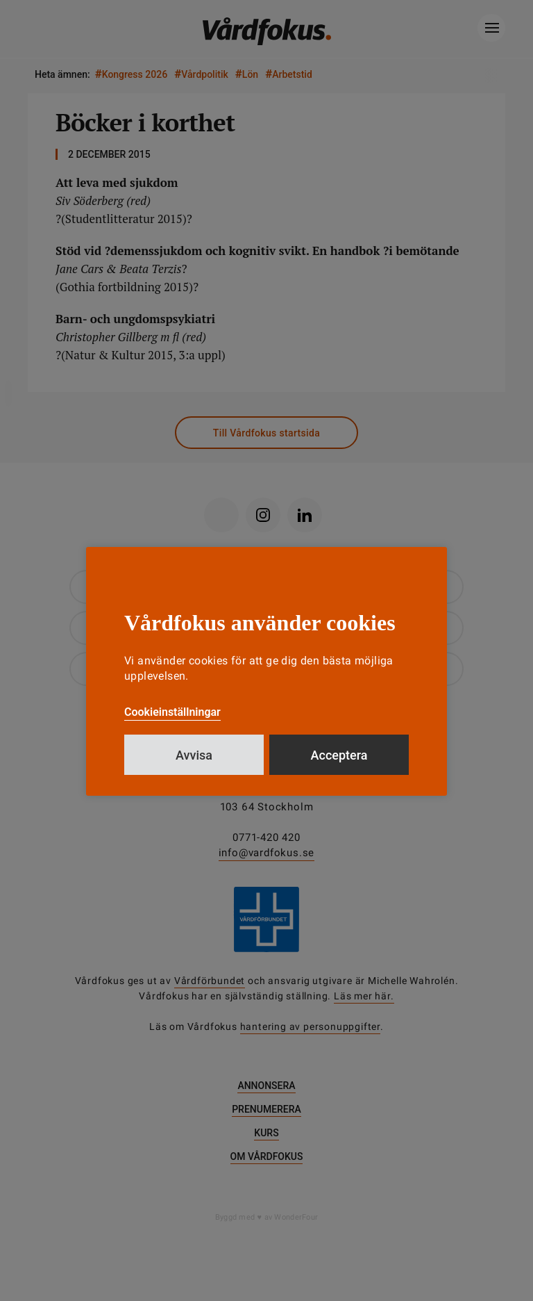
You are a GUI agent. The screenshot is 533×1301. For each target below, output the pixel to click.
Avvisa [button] (194, 755)
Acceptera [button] (339, 755)
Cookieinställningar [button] (172, 712)
